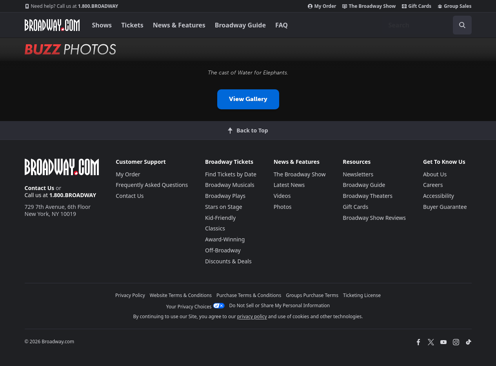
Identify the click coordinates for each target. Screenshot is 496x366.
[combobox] (427, 25)
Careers (433, 184)
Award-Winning (225, 239)
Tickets (132, 25)
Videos (282, 195)
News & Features (179, 25)
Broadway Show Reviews (374, 217)
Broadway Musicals (229, 184)
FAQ (281, 25)
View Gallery (248, 99)
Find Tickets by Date (230, 174)
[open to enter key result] (462, 25)
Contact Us (40, 188)
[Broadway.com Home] (52, 25)
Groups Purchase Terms (312, 295)
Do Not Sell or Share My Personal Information (279, 305)
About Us (435, 174)
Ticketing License (362, 295)
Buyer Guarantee (445, 206)
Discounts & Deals (228, 261)
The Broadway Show (369, 6)
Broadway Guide (240, 25)
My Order (322, 6)
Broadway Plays (225, 195)
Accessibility (438, 195)
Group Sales (454, 6)
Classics (215, 228)
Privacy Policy (130, 295)
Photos (283, 206)
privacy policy (252, 316)
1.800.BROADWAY (71, 6)
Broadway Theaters (367, 195)
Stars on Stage (223, 206)
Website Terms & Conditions (181, 295)
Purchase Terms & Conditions (248, 295)
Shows (102, 25)
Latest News (289, 184)
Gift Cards (416, 6)
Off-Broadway (223, 250)
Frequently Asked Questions (152, 184)
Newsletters (358, 174)
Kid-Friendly (220, 217)
